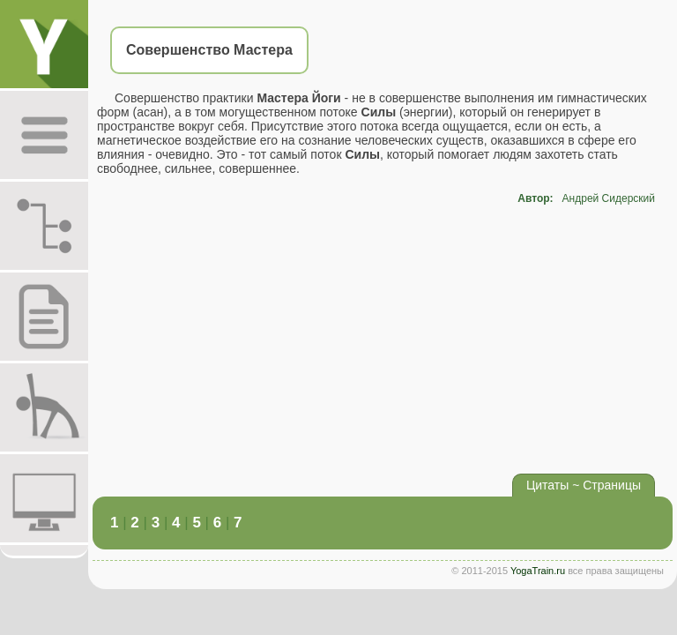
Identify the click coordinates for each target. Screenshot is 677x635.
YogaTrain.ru (537, 570)
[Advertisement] (383, 336)
